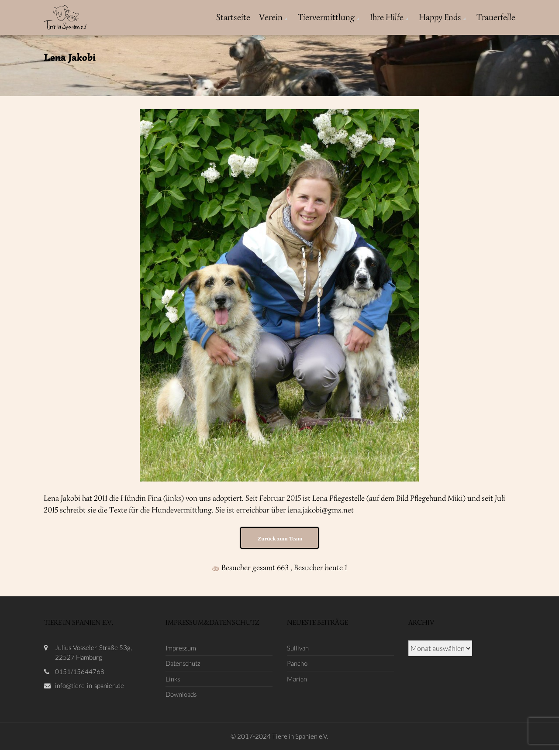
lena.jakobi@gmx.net (321, 510)
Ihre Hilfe (387, 17)
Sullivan (298, 648)
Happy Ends (440, 17)
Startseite (233, 17)
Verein (271, 17)
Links (173, 679)
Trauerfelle (495, 17)
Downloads (181, 694)
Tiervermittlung (326, 17)
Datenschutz (183, 663)
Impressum (181, 648)
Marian (297, 679)
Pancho (297, 663)
